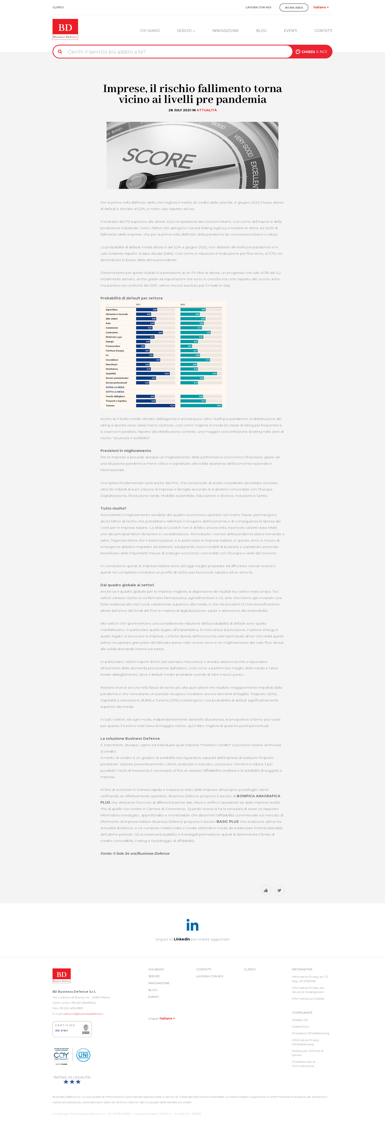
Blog (261, 30)
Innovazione (225, 30)
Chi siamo (150, 30)
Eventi (290, 30)
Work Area (294, 7)
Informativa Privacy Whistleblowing (305, 1042)
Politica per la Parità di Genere (308, 1053)
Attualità (207, 110)
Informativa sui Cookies (308, 998)
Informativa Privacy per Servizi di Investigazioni (308, 990)
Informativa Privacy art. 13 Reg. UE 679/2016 (310, 979)
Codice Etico (300, 1026)
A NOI (314, 51)
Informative (302, 969)
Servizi (186, 30)
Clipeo (58, 7)
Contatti (323, 30)
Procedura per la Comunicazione (303, 1064)
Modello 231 (300, 1020)
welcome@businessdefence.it (83, 1014)
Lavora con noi (258, 7)
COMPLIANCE (302, 1012)
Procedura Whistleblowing (310, 1033)
